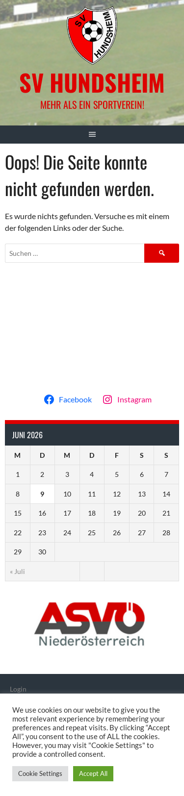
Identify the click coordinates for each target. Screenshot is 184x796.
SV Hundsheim (92, 82)
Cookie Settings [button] (40, 773)
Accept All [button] (93, 773)
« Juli (17, 571)
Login (18, 689)
